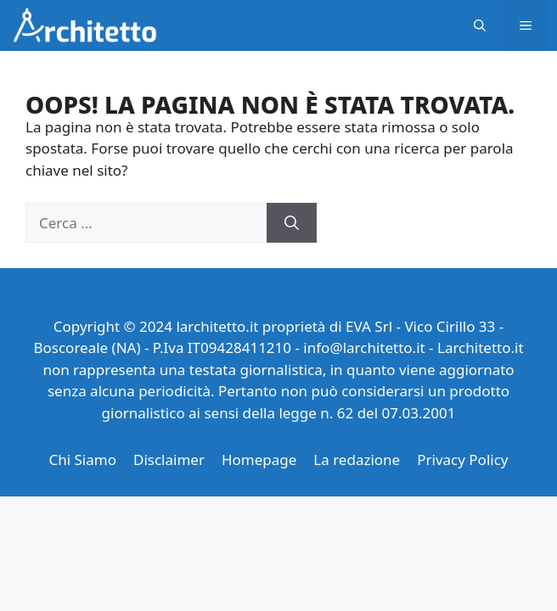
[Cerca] (292, 223)
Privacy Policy (462, 459)
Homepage (259, 459)
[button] (480, 25)
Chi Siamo (82, 459)
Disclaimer (169, 459)
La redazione (356, 459)
